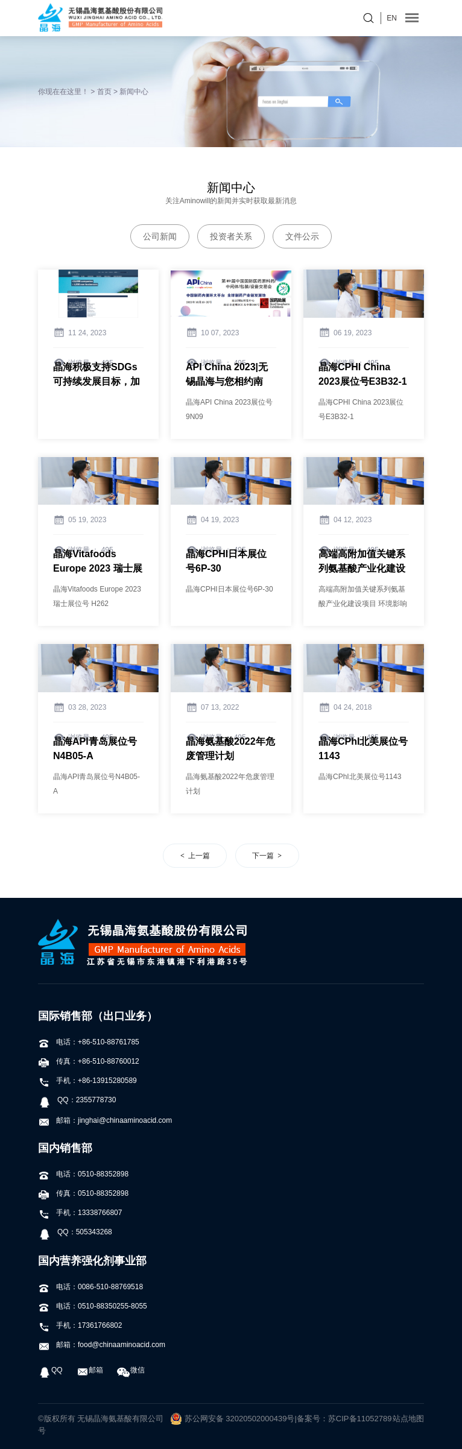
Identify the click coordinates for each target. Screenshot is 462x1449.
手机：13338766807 (80, 1212)
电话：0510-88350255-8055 (92, 1306)
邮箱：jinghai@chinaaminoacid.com (105, 1120)
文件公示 (302, 236)
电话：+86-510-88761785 (88, 1042)
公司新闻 (160, 236)
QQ (50, 1370)
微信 (131, 1370)
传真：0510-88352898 (83, 1193)
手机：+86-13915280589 (87, 1080)
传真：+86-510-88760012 (88, 1061)
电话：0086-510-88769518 (90, 1287)
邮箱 (90, 1370)
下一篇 (263, 855)
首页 (104, 91)
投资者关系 (231, 236)
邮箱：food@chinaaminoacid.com (101, 1344)
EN (392, 18)
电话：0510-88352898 (83, 1174)
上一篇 (199, 855)
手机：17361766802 (80, 1325)
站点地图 (408, 1418)
